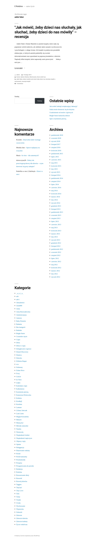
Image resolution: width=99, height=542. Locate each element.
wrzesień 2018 (56, 138)
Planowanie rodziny (23, 450)
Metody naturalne (22, 426)
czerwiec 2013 (56, 224)
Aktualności (20, 303)
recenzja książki (26, 81)
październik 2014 (57, 178)
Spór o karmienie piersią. (58, 119)
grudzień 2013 (56, 206)
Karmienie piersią (22, 392)
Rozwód (19, 478)
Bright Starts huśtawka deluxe (60, 116)
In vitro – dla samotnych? (30, 155)
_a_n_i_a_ (19, 293)
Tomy (18, 497)
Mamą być (19, 423)
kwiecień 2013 (56, 231)
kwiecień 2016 (56, 150)
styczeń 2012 (55, 277)
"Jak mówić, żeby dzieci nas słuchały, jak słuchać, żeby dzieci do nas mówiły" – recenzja (48, 32)
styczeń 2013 (55, 240)
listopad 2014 (55, 175)
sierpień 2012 (55, 255)
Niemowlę (19, 432)
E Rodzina (19, 6)
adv (17, 296)
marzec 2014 (55, 197)
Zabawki (19, 512)
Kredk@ (19, 401)
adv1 (18, 299)
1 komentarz (19, 83)
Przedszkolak (20, 460)
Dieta (18, 343)
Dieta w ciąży (21, 346)
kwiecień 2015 (56, 166)
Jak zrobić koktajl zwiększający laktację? (63, 106)
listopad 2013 (55, 209)
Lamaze (19, 407)
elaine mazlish (27, 79)
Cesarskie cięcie (21, 336)
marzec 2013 (55, 234)
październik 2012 (57, 249)
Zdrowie (19, 515)
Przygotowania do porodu (25, 466)
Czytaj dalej (20, 68)
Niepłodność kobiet (22, 435)
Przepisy (19, 463)
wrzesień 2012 (56, 252)
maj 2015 (54, 163)
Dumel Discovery (22, 352)
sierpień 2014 (55, 181)
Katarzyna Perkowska (23, 395)
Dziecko (19, 358)
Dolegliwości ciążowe (23, 349)
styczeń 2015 (55, 172)
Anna (18, 309)
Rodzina (27, 77)
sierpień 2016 (55, 147)
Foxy (18, 373)
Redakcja (19, 469)
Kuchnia (19, 404)
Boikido (19, 330)
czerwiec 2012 (56, 261)
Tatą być (19, 487)
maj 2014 (54, 190)
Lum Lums (20, 413)
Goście (18, 77)
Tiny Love (19, 491)
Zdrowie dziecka (22, 518)
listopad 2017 (55, 144)
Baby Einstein (21, 321)
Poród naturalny (21, 457)
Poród (18, 454)
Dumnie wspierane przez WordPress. (30, 535)
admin (18, 75)
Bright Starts (20, 333)
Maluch (18, 420)
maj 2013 (54, 227)
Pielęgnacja (20, 447)
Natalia (18, 429)
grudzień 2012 (56, 243)
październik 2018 (57, 135)
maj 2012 (54, 265)
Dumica (19, 355)
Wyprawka (20, 509)
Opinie (22, 77)
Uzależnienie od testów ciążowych (61, 112)
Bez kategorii (20, 327)
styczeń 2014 (55, 203)
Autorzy (19, 318)
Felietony (19, 367)
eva (17, 364)
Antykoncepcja (21, 315)
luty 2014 (54, 200)
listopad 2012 (55, 246)
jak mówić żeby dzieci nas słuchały (40, 79)
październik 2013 (57, 212)
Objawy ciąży (21, 441)
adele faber (19, 79)
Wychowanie (33, 77)
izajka (18, 383)
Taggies (19, 484)
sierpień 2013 (55, 218)
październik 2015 (57, 154)
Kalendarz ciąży (21, 386)
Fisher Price (20, 370)
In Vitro (19, 380)
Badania (19, 324)
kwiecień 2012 (56, 268)
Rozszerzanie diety (22, 475)
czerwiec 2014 (56, 187)
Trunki (18, 500)
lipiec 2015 (55, 157)
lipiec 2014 (55, 184)
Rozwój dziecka (21, 481)
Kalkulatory (20, 389)
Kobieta (19, 398)
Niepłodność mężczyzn (24, 438)
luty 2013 (54, 237)
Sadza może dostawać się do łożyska (62, 109)
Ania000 (19, 306)
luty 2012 (54, 274)
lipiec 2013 (55, 221)
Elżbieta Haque (21, 361)
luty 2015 (54, 169)
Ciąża (18, 339)
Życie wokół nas (41, 77)
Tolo (17, 494)
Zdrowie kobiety (22, 521)
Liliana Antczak (21, 410)
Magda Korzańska (22, 417)
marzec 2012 (55, 271)
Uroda (18, 503)
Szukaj (17, 96)
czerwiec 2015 (56, 160)
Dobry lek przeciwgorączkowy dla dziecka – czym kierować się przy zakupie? (29, 163)
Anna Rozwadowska (23, 312)
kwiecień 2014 (56, 194)
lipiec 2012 (55, 258)
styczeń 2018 (55, 141)
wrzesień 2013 (56, 215)
